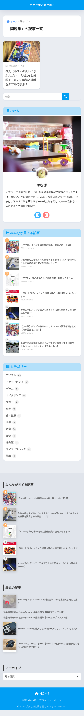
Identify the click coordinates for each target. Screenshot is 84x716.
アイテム (14, 376)
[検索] (65, 96)
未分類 (12, 447)
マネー (12, 404)
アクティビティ (18, 383)
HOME (42, 700)
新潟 (11, 440)
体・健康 (14, 418)
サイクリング (16, 397)
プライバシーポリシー (51, 706)
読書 (11, 461)
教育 (11, 433)
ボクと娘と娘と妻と (42, 5)
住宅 (11, 411)
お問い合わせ (28, 706)
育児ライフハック (19, 454)
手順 (11, 426)
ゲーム (12, 390)
